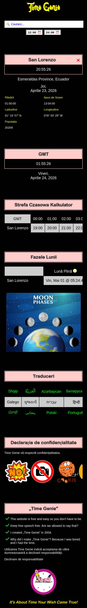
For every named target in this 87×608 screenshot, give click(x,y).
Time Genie (43, 7)
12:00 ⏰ (34, 32)
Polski (51, 413)
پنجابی (30, 413)
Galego (13, 402)
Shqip (13, 391)
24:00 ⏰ (52, 32)
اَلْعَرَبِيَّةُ (30, 391)
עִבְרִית (51, 402)
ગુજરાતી (30, 402)
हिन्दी (76, 402)
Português (76, 413)
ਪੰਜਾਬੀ (13, 412)
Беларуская (76, 391)
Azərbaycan (51, 391)
